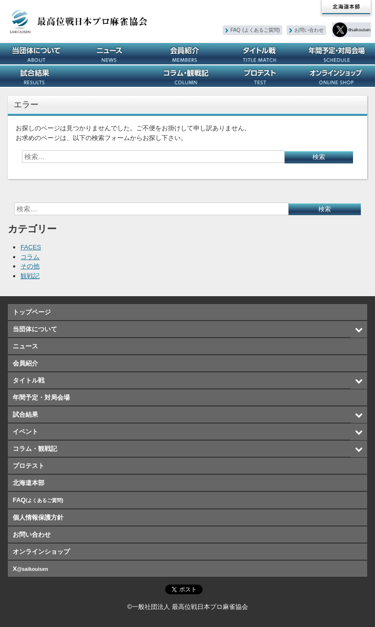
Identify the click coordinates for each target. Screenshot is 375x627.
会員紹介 (187, 53)
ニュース (112, 53)
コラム (30, 257)
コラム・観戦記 (187, 76)
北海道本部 (346, 8)
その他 (30, 266)
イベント (112, 76)
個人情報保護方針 (38, 517)
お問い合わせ (309, 29)
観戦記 (30, 276)
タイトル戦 (262, 53)
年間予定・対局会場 (337, 53)
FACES (31, 247)
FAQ (255, 29)
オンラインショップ (337, 76)
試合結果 (37, 76)
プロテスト (262, 76)
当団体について (37, 53)
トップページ (32, 312)
